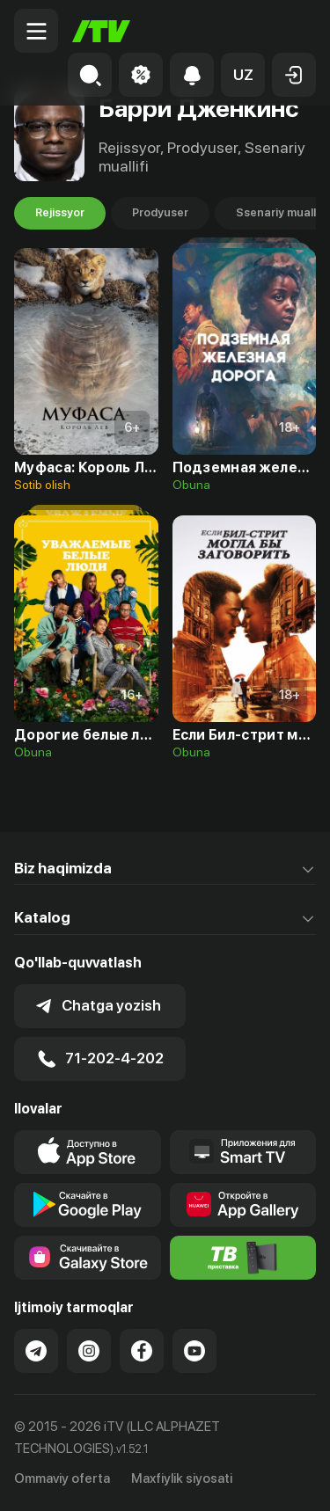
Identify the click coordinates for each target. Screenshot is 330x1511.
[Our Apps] (243, 1152)
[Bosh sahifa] (101, 31)
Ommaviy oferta (62, 1478)
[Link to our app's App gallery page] (243, 1205)
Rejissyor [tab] (60, 213)
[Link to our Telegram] (36, 1351)
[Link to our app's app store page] (87, 1152)
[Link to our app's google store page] (87, 1205)
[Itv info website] (243, 1258)
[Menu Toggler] (36, 31)
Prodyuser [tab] (160, 213)
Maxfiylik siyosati (181, 1478)
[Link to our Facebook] (142, 1351)
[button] (243, 75)
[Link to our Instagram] (89, 1351)
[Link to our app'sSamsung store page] (87, 1258)
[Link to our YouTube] (194, 1351)
